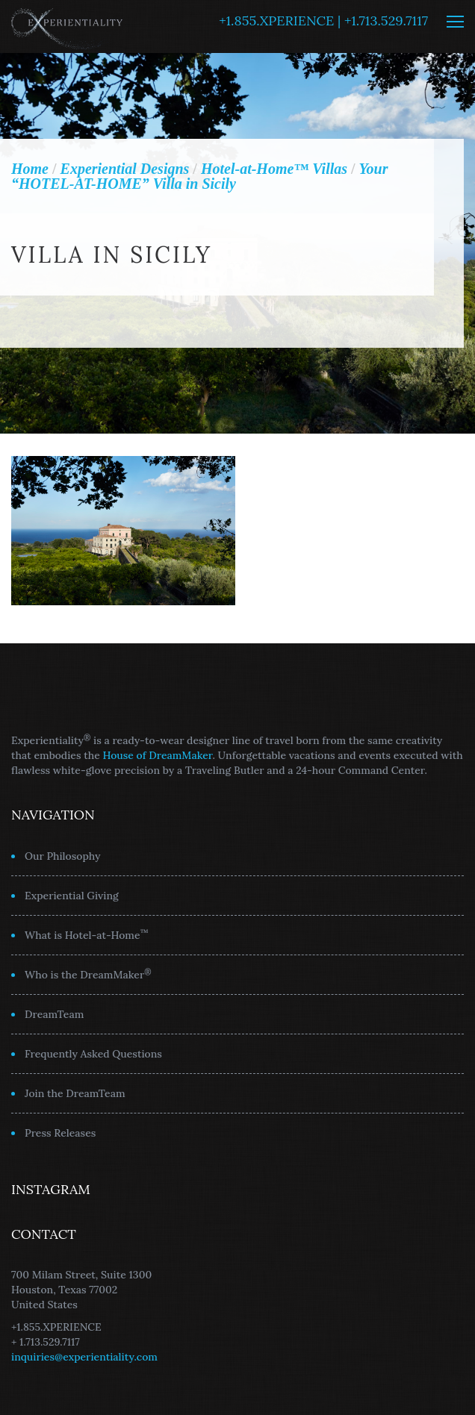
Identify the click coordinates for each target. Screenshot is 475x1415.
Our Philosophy (63, 856)
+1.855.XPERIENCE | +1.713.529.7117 (323, 20)
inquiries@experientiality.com (84, 1357)
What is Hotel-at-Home (87, 934)
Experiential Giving (72, 895)
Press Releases (60, 1133)
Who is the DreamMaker (88, 973)
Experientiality (67, 26)
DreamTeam (54, 1014)
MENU (455, 21)
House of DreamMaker (158, 755)
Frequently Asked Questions (93, 1054)
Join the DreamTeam (75, 1093)
